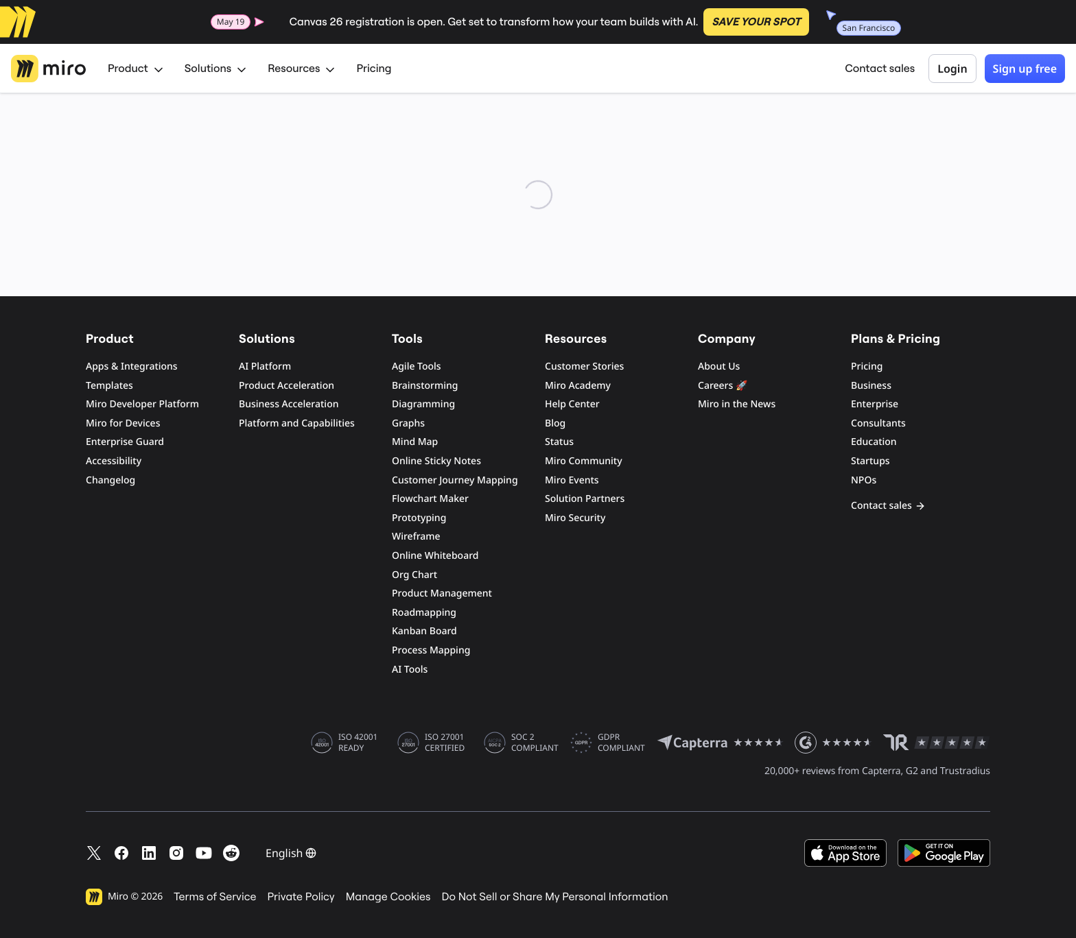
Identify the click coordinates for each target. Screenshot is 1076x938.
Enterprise (874, 404)
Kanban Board (424, 631)
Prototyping (419, 518)
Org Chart (414, 574)
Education (874, 441)
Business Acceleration (288, 404)
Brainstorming (425, 385)
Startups (870, 461)
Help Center (572, 404)
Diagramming (423, 404)
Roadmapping (424, 612)
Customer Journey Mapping (455, 480)
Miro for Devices (123, 423)
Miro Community (583, 461)
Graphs (408, 423)
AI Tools (410, 669)
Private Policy (301, 897)
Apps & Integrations (132, 366)
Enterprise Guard (125, 441)
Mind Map (415, 441)
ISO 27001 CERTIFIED (445, 743)
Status (559, 441)
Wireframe (416, 536)
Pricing (373, 68)
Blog (555, 423)
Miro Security (575, 518)
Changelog (110, 480)
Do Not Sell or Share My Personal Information (554, 897)
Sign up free (1025, 68)
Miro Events (572, 480)
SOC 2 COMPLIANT (535, 743)
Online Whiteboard (435, 555)
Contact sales (880, 68)
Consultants (878, 423)
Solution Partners (584, 498)
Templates (109, 385)
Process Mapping (431, 650)
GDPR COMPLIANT (621, 743)
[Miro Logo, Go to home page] (48, 68)
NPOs (863, 480)
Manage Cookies (388, 897)
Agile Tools (416, 366)
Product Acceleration (286, 385)
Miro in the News (736, 404)
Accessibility (113, 461)
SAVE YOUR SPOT (756, 22)
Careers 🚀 (722, 385)
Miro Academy (578, 385)
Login (952, 68)
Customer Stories (584, 366)
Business (871, 385)
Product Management (442, 593)
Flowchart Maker (430, 498)
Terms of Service (215, 897)
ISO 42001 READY (357, 743)
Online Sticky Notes (436, 461)
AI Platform (265, 366)
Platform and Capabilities (297, 423)
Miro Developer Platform (142, 404)
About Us (719, 366)
